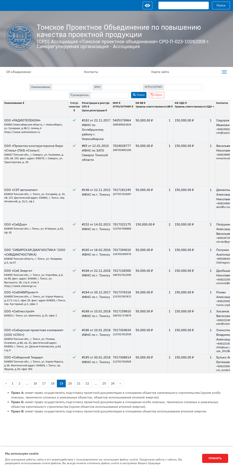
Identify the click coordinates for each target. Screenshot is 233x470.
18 (52, 383)
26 (113, 383)
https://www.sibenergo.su (20, 286)
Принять (215, 458)
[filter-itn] (121, 87)
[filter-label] (71, 87)
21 (78, 383)
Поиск (221, 5)
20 (70, 383)
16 (35, 383)
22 (87, 383)
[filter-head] (109, 95)
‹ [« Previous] (6, 383)
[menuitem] (224, 72)
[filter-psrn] (183, 87)
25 (104, 383)
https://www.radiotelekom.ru (22, 132)
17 (44, 383)
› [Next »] (120, 383)
